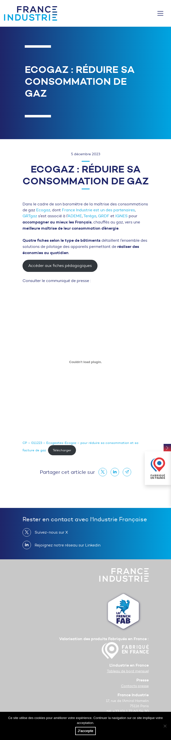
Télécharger (62, 450)
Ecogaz (43, 210)
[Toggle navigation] (160, 13)
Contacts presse (135, 686)
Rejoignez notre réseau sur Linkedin (65, 545)
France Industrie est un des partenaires (98, 210)
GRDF (103, 216)
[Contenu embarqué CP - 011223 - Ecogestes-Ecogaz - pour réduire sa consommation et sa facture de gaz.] (86, 362)
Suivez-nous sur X (49, 532)
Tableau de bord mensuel (128, 671)
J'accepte (85, 731)
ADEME (75, 216)
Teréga (89, 216)
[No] (164, 725)
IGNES (121, 216)
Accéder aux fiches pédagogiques (60, 265)
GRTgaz (30, 216)
